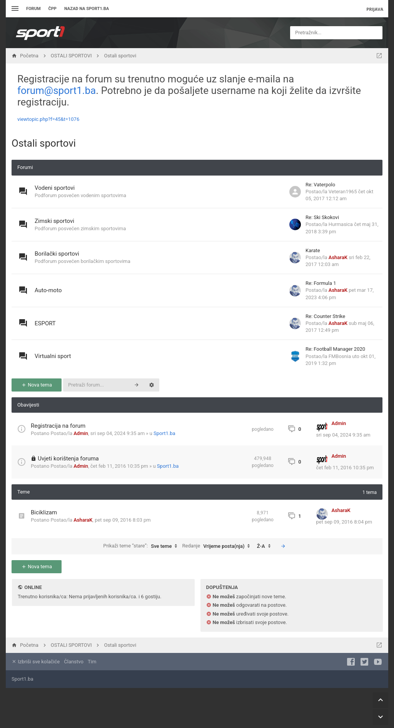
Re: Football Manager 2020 (335, 349)
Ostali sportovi (44, 143)
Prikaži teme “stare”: (142, 546)
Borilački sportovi (57, 253)
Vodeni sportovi (55, 187)
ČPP (52, 8)
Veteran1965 (343, 191)
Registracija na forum (58, 425)
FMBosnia (340, 356)
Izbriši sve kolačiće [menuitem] (36, 661)
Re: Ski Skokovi (322, 217)
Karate (313, 250)
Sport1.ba (164, 433)
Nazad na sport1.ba (86, 8)
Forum (33, 8)
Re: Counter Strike (325, 316)
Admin (80, 433)
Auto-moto (48, 290)
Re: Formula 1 (321, 283)
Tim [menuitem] (92, 661)
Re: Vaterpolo (320, 184)
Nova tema (36, 385)
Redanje (218, 546)
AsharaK (338, 257)
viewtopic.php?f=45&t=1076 (48, 119)
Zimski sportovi (54, 221)
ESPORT (45, 323)
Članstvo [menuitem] (73, 661)
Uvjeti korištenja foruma (68, 458)
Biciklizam (44, 512)
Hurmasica (341, 224)
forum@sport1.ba (56, 90)
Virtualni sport (53, 356)
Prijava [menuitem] (374, 9)
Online (33, 587)
